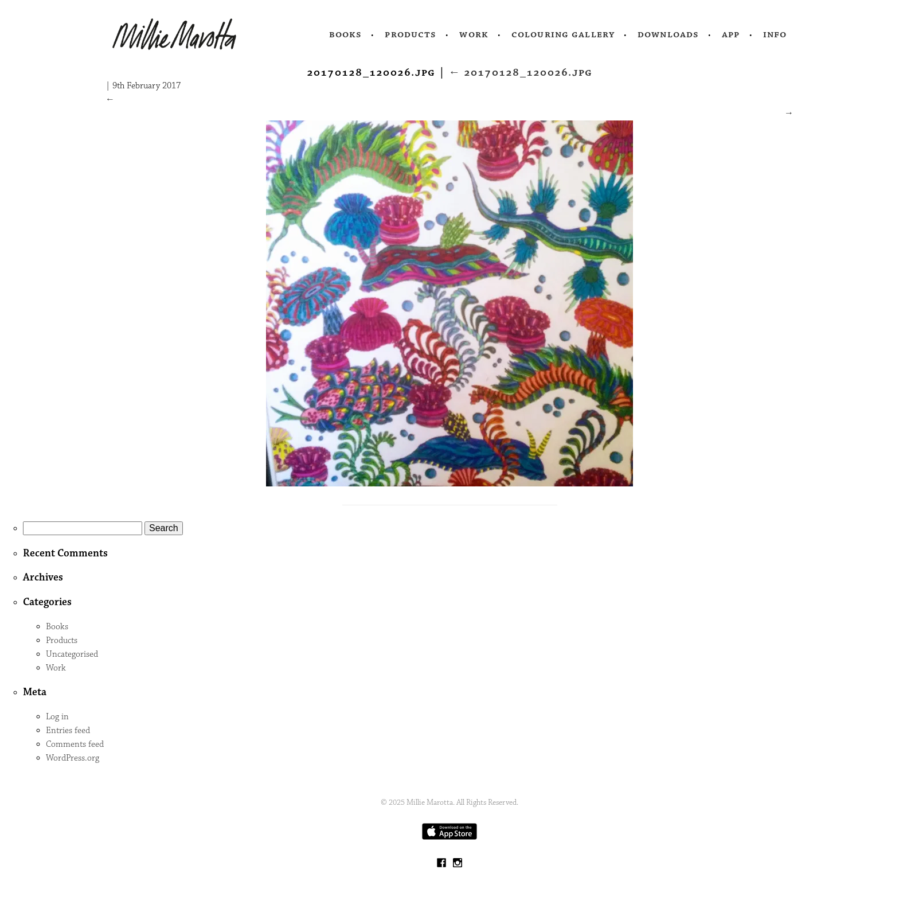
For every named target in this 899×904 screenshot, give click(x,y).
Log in (57, 716)
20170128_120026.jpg (520, 72)
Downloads (668, 34)
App (731, 34)
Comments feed (75, 744)
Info (775, 34)
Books (345, 34)
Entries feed (68, 730)
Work (473, 34)
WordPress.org (72, 758)
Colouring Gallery (563, 34)
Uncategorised (72, 654)
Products (410, 34)
